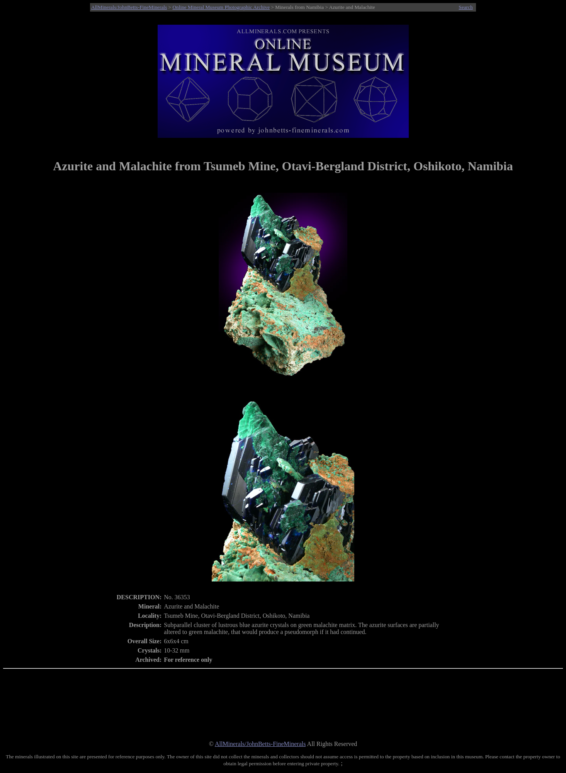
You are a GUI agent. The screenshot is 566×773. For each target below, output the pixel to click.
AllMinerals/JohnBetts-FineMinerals (129, 7)
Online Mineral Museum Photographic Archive (221, 7)
